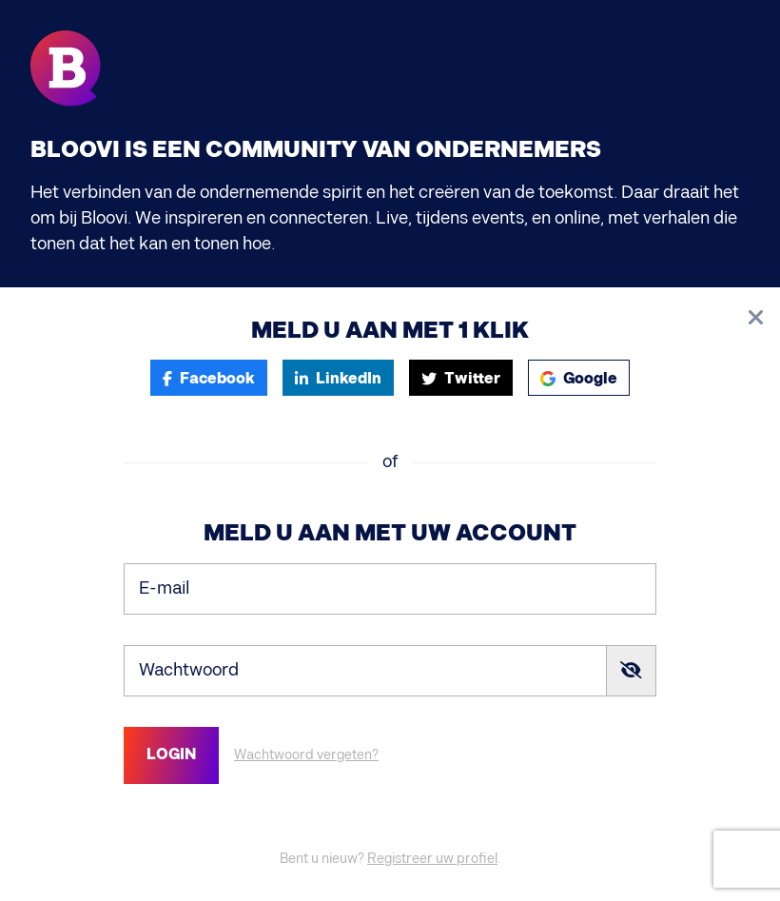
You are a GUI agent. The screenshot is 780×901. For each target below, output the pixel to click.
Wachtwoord (189, 669)
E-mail (164, 587)
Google (578, 379)
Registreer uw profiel (432, 859)
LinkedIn (338, 379)
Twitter (460, 379)
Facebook (209, 379)
